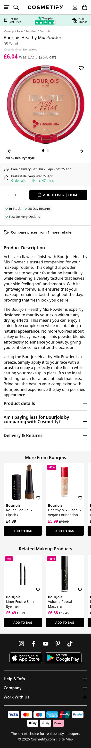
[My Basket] (82, 7)
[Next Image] (81, 151)
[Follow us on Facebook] (33, 643)
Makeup (9, 31)
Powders (31, 31)
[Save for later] (81, 68)
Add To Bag (22, 531)
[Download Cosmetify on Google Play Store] (63, 657)
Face (20, 31)
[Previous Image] (9, 151)
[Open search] (18, 7)
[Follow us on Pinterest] (58, 643)
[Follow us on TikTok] (70, 643)
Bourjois (45, 31)
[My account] (73, 7)
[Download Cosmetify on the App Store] (25, 657)
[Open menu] (8, 7)
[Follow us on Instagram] (21, 643)
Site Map (66, 739)
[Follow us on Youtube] (45, 643)
